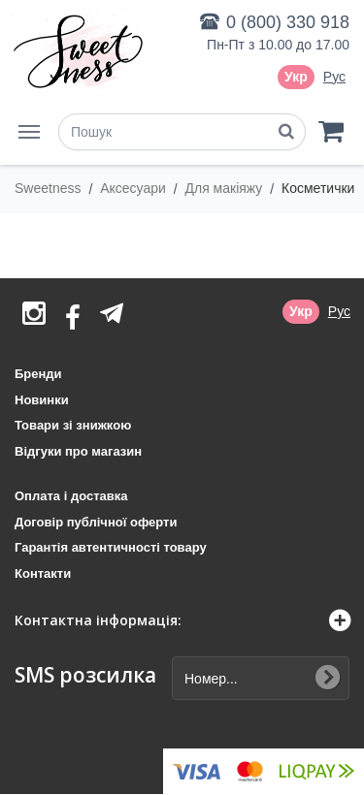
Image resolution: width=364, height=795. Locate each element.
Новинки (42, 400)
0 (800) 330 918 (287, 22)
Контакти (43, 573)
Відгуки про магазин (78, 451)
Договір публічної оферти (96, 522)
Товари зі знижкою (73, 425)
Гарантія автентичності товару (111, 547)
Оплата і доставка (71, 496)
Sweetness (49, 188)
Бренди (38, 373)
